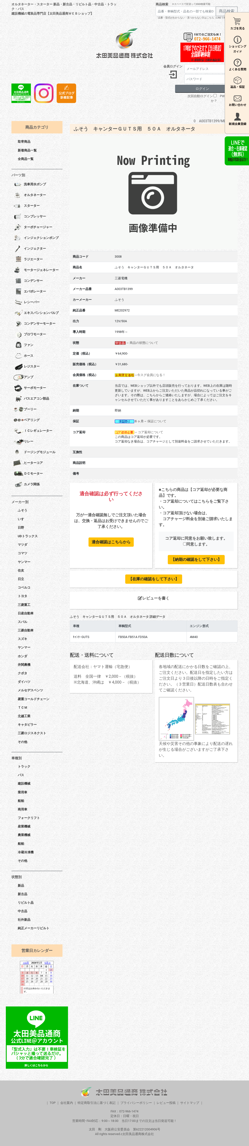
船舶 (21, 801)
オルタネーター (29, 195)
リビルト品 (26, 902)
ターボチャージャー (32, 227)
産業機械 (24, 826)
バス (21, 775)
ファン (23, 345)
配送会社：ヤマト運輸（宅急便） (103, 666)
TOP (52, 1103)
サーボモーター (29, 388)
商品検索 (162, 4)
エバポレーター (29, 291)
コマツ (22, 553)
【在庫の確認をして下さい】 (153, 579)
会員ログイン (172, 66)
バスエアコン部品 (31, 398)
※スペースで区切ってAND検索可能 (191, 4)
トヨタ (22, 596)
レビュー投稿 (166, 1103)
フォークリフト (29, 818)
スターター (26, 206)
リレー (23, 441)
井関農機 (24, 665)
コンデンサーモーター (34, 323)
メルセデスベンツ (30, 690)
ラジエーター (28, 259)
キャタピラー (27, 724)
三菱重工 (24, 605)
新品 (21, 885)
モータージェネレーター (36, 270)
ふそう (22, 510)
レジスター (26, 366)
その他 (22, 742)
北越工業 (24, 716)
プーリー (24, 409)
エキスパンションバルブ (36, 313)
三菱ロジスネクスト (32, 733)
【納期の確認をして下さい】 (196, 559)
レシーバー (26, 302)
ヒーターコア (28, 463)
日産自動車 (26, 613)
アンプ (23, 377)
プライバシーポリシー (136, 1103)
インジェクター (29, 248)
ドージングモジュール (34, 452)
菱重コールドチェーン (33, 699)
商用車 (22, 809)
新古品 (22, 894)
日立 (21, 579)
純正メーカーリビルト (33, 928)
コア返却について (150, 432)
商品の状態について (144, 343)
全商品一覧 (26, 159)
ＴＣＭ (22, 707)
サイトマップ (189, 1103)
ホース (23, 356)
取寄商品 (24, 141)
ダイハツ (24, 682)
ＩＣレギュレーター (32, 431)
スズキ (22, 639)
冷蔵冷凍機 (26, 852)
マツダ (22, 544)
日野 (21, 527)
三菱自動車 (26, 630)
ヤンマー (24, 562)
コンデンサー (28, 281)
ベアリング (26, 420)
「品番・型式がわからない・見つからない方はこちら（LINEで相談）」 (194, 17)
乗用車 (22, 792)
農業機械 (24, 835)
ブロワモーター (29, 334)
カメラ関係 (26, 484)
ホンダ (22, 656)
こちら (203, 501)
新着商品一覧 (27, 150)
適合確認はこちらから (111, 542)
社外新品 (24, 919)
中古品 (22, 911)
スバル (22, 622)
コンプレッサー (29, 216)
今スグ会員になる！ (151, 375)
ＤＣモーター (28, 473)
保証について (156, 421)
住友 (21, 570)
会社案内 (66, 1103)
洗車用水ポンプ (29, 184)
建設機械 (24, 783)
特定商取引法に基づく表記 (97, 1103)
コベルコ (24, 587)
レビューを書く (153, 598)
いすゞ (22, 519)
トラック (24, 766)
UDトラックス (28, 536)
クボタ (22, 673)
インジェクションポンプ (36, 238)
